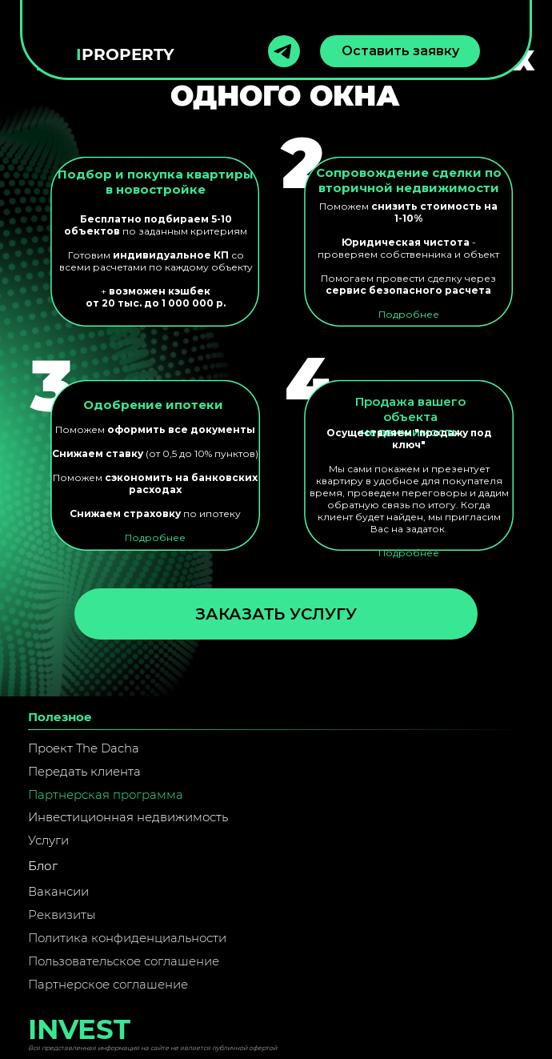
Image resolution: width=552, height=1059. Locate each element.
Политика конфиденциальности (127, 937)
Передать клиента (84, 771)
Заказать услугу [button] (276, 614)
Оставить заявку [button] (400, 50)
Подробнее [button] (408, 553)
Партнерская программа (105, 794)
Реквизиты (61, 914)
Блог (43, 865)
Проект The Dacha (83, 748)
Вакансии (58, 891)
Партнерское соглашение (108, 984)
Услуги (48, 840)
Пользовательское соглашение (123, 961)
